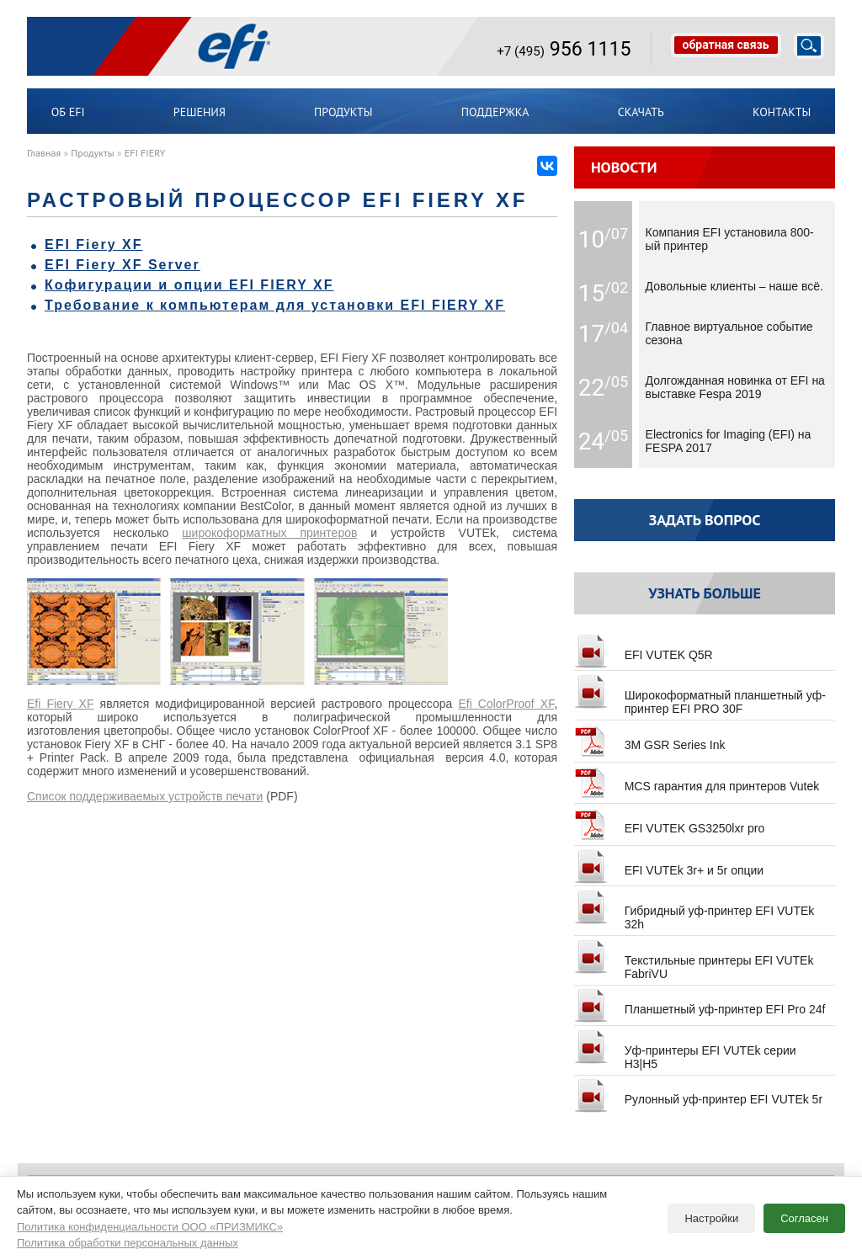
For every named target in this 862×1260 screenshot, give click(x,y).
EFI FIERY (145, 152)
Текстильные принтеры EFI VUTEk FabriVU (693, 960)
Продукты (343, 112)
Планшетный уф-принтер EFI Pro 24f (699, 1002)
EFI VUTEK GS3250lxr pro (669, 821)
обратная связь (726, 44)
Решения (199, 112)
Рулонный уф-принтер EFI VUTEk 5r (698, 1092)
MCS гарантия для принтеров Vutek (696, 779)
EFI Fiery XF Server (122, 265)
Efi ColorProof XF (506, 703)
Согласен (804, 1218)
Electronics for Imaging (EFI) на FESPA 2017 (728, 441)
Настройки (711, 1218)
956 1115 (564, 49)
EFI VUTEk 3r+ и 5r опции (669, 863)
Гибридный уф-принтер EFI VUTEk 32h (694, 911)
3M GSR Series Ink (649, 738)
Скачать (641, 112)
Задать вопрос (705, 519)
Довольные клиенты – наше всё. (734, 286)
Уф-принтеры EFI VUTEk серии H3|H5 (684, 1050)
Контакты (782, 112)
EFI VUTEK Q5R (643, 648)
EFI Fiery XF (93, 244)
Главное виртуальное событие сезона (729, 333)
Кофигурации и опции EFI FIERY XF (189, 285)
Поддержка (495, 112)
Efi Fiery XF (60, 703)
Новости (624, 167)
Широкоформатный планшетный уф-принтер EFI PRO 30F (700, 695)
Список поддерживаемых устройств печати (145, 796)
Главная (44, 152)
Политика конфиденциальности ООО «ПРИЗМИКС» (150, 1226)
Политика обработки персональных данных (127, 1242)
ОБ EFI (68, 112)
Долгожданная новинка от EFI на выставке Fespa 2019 (735, 387)
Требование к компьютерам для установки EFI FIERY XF (275, 305)
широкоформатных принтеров (269, 533)
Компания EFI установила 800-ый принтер (730, 239)
